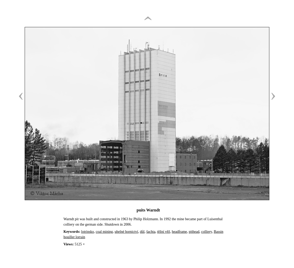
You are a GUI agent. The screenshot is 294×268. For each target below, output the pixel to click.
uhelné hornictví (126, 232)
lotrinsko (87, 232)
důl (142, 232)
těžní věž (163, 232)
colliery (206, 232)
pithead (194, 232)
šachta (150, 232)
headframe (179, 232)
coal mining (104, 232)
